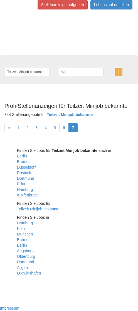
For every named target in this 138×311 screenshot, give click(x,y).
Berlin (22, 156)
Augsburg (25, 251)
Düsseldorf (26, 167)
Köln (21, 228)
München (25, 234)
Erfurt (21, 184)
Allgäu (22, 267)
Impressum (9, 308)
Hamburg (25, 189)
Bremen (24, 161)
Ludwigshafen (29, 273)
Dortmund (25, 178)
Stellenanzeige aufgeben (62, 5)
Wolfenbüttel (28, 195)
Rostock (24, 173)
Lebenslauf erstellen (111, 5)
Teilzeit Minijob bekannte (38, 209)
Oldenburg (26, 256)
